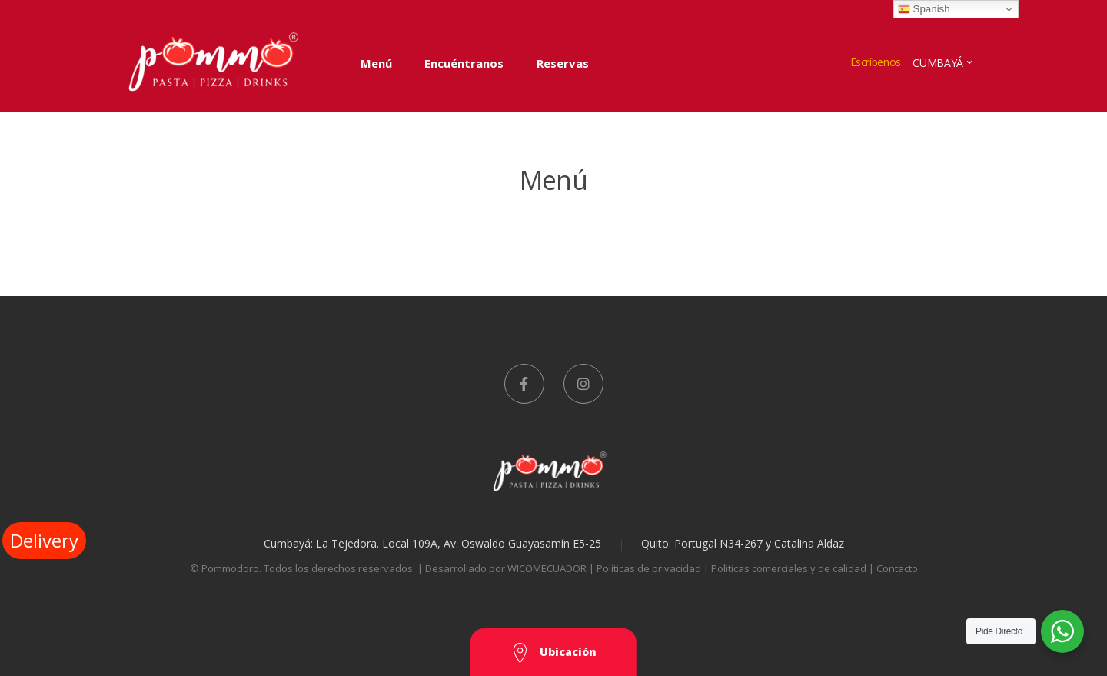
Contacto (897, 568)
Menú (376, 63)
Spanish (924, 9)
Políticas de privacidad (650, 568)
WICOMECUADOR (547, 568)
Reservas (563, 63)
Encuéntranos (464, 63)
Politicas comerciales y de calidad (790, 568)
